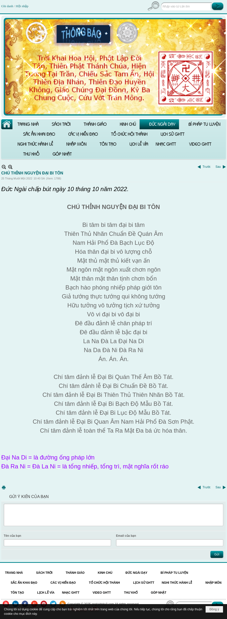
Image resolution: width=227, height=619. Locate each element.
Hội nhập (22, 6)
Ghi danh (7, 6)
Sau (218, 166)
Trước (207, 166)
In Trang (3, 487)
